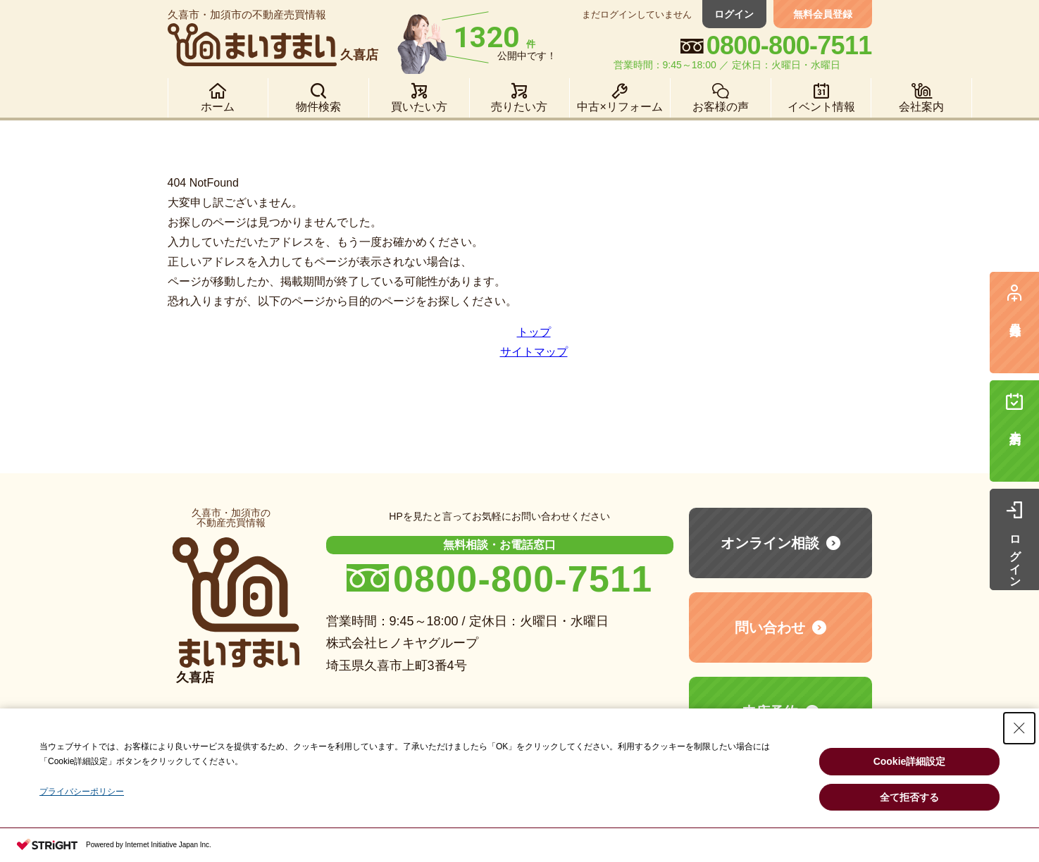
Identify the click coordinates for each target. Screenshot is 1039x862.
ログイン (734, 14)
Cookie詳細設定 (909, 761)
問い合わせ (770, 627)
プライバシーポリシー (81, 792)
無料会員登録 (822, 14)
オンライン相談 (770, 543)
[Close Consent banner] (1019, 728)
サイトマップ (534, 352)
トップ (534, 332)
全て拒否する (909, 797)
